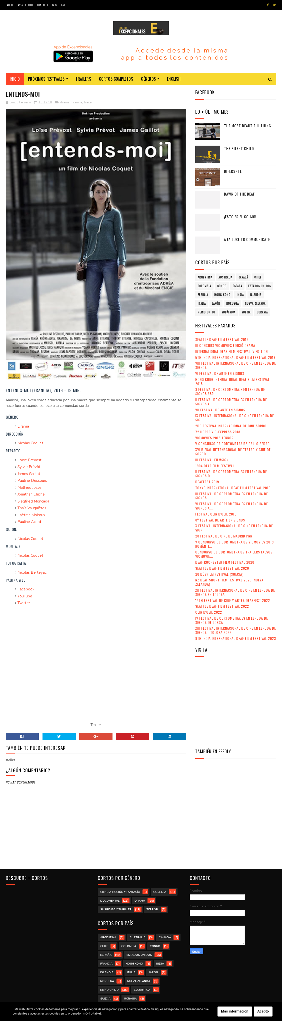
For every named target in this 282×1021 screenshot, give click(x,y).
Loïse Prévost (30, 460)
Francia (77, 102)
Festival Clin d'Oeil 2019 (215, 513)
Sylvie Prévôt (29, 466)
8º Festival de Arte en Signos (220, 519)
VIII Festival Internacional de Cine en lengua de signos (235, 365)
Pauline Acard (29, 521)
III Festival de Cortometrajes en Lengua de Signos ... (231, 496)
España (237, 286)
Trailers (83, 79)
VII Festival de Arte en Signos (220, 409)
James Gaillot (29, 473)
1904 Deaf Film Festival (214, 465)
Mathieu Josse (30, 487)
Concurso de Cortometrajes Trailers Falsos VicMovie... (233, 554)
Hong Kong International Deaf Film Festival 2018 (232, 381)
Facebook (26, 589)
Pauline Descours (32, 480)
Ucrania (262, 312)
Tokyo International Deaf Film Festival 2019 (232, 487)
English (174, 79)
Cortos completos (116, 79)
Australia (225, 277)
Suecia (246, 312)
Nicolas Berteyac (32, 572)
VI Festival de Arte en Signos (219, 373)
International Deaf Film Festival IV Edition (231, 351)
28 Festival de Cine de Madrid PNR (223, 535)
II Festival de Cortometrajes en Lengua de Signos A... (231, 401)
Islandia (255, 295)
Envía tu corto (25, 5)
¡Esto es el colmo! (240, 216)
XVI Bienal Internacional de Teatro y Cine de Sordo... (233, 451)
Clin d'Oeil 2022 (208, 612)
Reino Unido (206, 312)
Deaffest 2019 (207, 481)
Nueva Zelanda (255, 303)
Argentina (205, 277)
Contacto (42, 5)
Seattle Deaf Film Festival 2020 (222, 568)
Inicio (9, 5)
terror (152, 909)
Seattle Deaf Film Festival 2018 (221, 339)
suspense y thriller (116, 909)
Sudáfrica (228, 312)
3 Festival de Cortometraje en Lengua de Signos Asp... (230, 391)
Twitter (24, 602)
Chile (258, 277)
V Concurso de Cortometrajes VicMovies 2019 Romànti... (234, 544)
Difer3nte (233, 171)
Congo (221, 286)
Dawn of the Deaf (239, 194)
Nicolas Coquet (30, 443)
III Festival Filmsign (211, 459)
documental (110, 901)
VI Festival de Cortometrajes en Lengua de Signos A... (231, 505)
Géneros (148, 79)
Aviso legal (58, 5)
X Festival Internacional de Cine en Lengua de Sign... (234, 527)
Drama (23, 426)
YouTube (25, 596)
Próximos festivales (46, 79)
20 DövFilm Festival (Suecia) (219, 574)
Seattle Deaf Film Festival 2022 (222, 606)
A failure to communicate (247, 239)
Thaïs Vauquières (32, 508)
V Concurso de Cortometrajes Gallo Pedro (232, 443)
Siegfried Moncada (33, 501)
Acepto (263, 1011)
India (240, 295)
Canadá (243, 277)
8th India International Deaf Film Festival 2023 (235, 638)
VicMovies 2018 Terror (214, 437)
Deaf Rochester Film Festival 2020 (224, 562)
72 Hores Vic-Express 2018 (217, 431)
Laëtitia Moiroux (31, 514)
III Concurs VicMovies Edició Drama (225, 345)
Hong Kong (222, 295)
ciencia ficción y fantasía (120, 892)
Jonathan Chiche (31, 494)
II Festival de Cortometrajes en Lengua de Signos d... (231, 473)
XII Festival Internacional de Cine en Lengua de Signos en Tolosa (235, 592)
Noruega (232, 303)
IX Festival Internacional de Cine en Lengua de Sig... (234, 417)
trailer (88, 102)
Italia (202, 303)
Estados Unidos (259, 286)
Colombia (204, 286)
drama (65, 102)
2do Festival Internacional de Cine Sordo (230, 425)
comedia (159, 892)
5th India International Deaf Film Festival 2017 (235, 357)
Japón (216, 303)
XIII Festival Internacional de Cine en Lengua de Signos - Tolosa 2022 (235, 630)
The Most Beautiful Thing (247, 125)
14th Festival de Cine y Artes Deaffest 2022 (232, 600)
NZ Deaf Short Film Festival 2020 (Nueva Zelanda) (229, 582)
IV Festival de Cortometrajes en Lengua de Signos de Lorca (231, 620)
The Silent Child (239, 148)
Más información (234, 1011)
